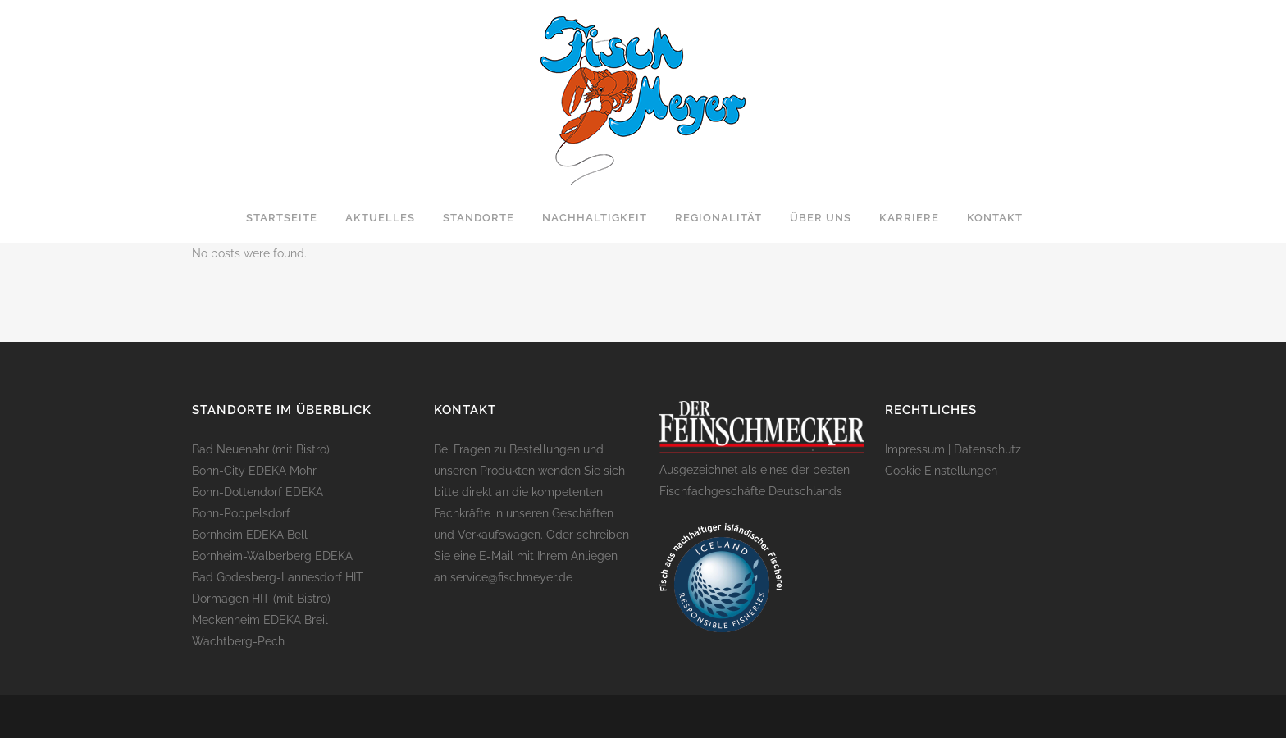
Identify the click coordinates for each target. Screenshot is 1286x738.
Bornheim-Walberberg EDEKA (272, 556)
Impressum (915, 449)
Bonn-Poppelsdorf (241, 513)
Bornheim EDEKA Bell (250, 534)
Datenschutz (987, 449)
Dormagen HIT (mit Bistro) (261, 598)
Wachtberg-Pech (238, 641)
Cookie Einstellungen (941, 470)
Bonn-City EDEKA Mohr (254, 470)
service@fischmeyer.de (511, 577)
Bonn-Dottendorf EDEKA (257, 492)
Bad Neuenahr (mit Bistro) (261, 449)
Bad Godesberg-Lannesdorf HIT (277, 577)
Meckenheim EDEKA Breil (260, 619)
